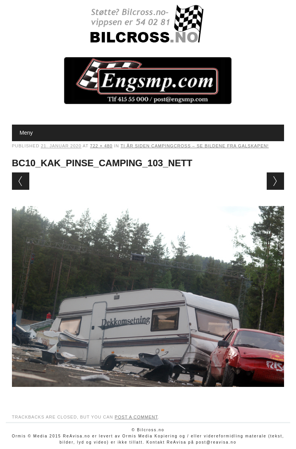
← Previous (20, 181)
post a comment (136, 417)
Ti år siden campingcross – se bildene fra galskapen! (195, 145)
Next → (275, 181)
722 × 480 (101, 145)
